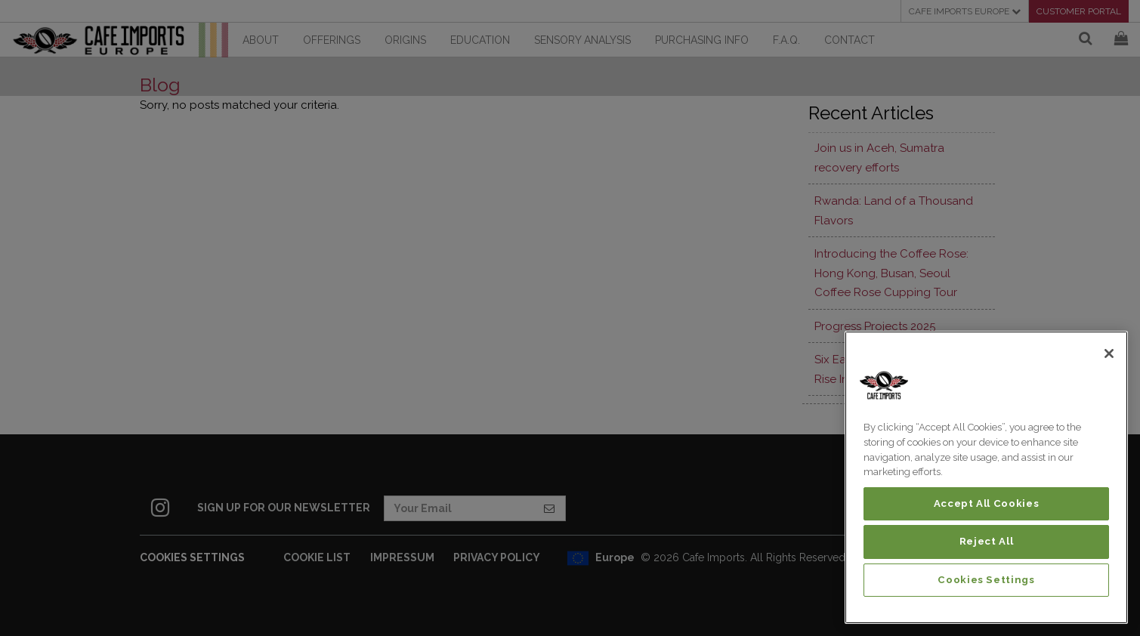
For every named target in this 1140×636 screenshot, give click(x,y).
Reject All (986, 541)
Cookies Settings (986, 579)
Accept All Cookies (987, 503)
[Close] (1109, 353)
